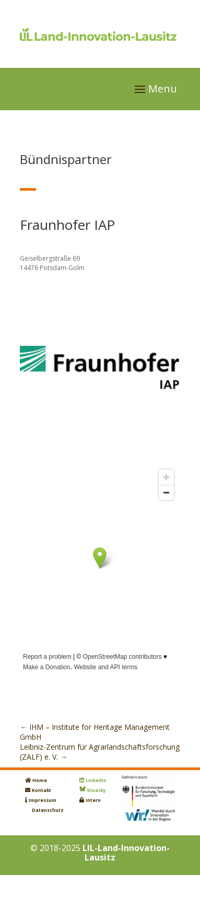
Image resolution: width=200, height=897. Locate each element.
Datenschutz (48, 810)
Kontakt (41, 790)
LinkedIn (96, 780)
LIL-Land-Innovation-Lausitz (126, 852)
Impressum (42, 800)
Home (39, 780)
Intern (93, 800)
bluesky (96, 790)
